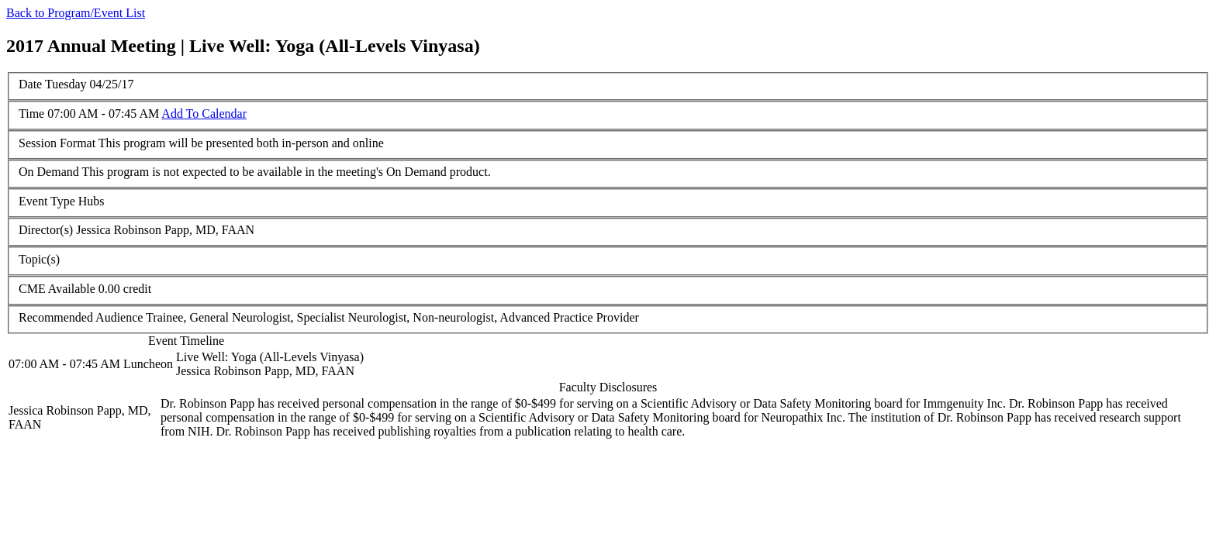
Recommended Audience (81, 317)
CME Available (57, 288)
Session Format (57, 143)
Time (31, 113)
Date (30, 84)
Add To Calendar (204, 113)
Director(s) (46, 229)
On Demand (49, 171)
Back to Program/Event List (75, 12)
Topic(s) (39, 259)
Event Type (47, 201)
